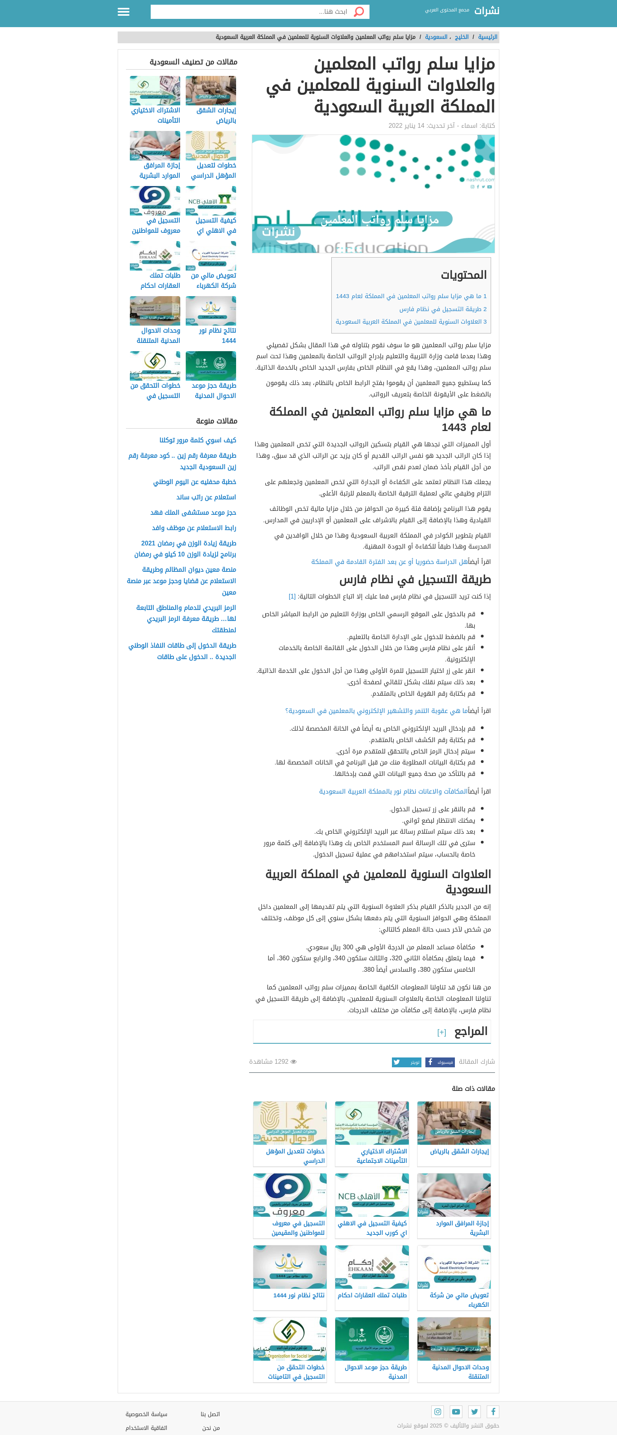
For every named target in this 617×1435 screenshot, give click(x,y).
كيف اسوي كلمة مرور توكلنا (197, 440)
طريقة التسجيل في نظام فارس (443, 309)
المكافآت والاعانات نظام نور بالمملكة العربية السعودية (393, 791)
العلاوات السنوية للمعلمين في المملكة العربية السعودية (411, 321)
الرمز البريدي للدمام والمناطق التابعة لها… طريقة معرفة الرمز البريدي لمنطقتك (186, 619)
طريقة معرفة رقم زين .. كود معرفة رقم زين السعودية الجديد (182, 461)
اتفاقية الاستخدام (146, 1428)
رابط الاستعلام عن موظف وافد (194, 528)
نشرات (486, 11)
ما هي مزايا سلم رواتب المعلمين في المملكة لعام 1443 (411, 296)
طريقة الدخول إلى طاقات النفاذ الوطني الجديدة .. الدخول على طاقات (182, 651)
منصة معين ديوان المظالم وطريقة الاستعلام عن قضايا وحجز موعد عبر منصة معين (181, 581)
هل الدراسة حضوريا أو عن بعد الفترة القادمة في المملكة (389, 562)
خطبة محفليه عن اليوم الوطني (194, 482)
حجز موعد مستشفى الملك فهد (193, 513)
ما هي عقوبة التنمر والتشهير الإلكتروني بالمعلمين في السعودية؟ (376, 711)
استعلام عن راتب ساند (206, 497)
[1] (292, 596)
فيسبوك (439, 1062)
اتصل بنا (210, 1414)
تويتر (405, 1062)
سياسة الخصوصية (146, 1414)
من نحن (211, 1428)
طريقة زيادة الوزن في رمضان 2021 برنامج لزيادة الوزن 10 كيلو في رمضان (185, 549)
